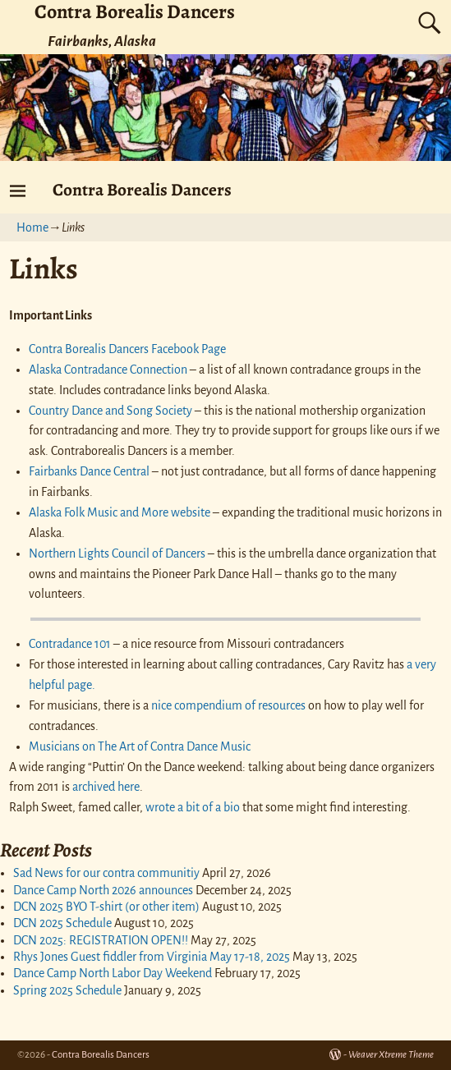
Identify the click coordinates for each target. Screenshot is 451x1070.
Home (32, 227)
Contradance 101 (70, 643)
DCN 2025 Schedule (62, 923)
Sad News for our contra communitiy (106, 872)
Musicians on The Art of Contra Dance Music (140, 746)
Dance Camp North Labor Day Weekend (112, 973)
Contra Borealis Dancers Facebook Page (127, 349)
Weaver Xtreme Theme (391, 1054)
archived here (106, 786)
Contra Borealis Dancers (142, 189)
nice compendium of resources (228, 705)
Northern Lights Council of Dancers (117, 553)
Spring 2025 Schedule (67, 990)
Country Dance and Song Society (110, 410)
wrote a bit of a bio (192, 807)
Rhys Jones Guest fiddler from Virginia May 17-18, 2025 (151, 956)
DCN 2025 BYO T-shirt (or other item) (106, 906)
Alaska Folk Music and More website (121, 512)
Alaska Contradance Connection (109, 369)
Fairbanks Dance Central (89, 471)
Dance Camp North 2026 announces (103, 890)
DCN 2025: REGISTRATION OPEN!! (100, 940)
